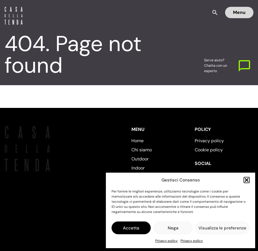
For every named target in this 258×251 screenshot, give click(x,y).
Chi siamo (141, 150)
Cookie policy (209, 150)
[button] (246, 180)
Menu (239, 12)
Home (137, 141)
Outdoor (140, 159)
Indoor (138, 168)
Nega (173, 228)
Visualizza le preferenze (222, 228)
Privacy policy (166, 241)
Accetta (131, 228)
